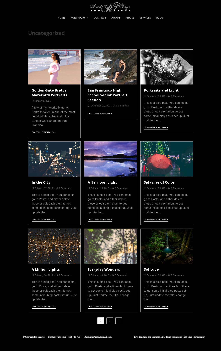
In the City (41, 182)
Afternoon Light (102, 182)
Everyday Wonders (104, 269)
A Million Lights (46, 269)
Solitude (151, 269)
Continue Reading (44, 132)
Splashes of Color (159, 182)
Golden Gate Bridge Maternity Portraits (49, 92)
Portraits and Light (161, 90)
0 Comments (122, 106)
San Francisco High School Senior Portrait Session (107, 95)
